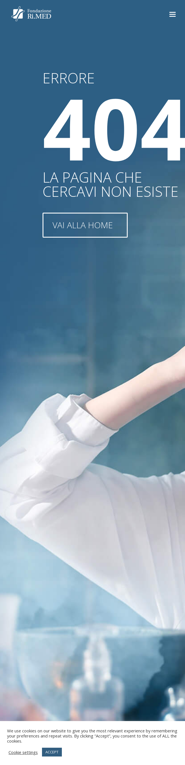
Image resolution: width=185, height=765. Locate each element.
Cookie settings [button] (23, 752)
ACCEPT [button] (51, 752)
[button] (172, 14)
